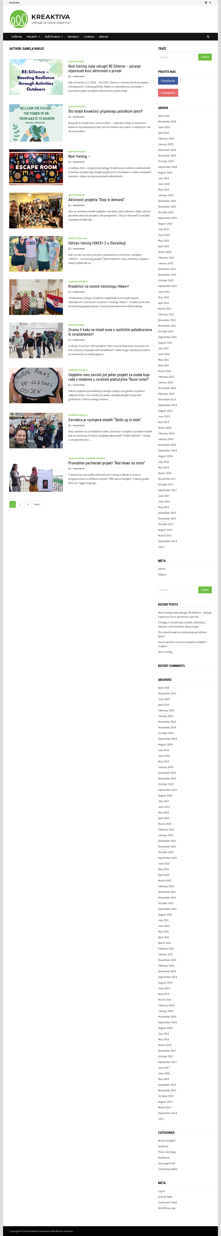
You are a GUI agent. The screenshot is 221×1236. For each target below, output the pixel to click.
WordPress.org (166, 1208)
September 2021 (167, 337)
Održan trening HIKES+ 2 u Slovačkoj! (97, 243)
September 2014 (167, 541)
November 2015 (167, 518)
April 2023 (163, 246)
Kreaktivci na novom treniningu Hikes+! (98, 286)
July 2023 (163, 229)
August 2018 (165, 456)
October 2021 (166, 331)
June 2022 (164, 291)
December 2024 (167, 150)
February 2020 (166, 393)
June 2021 (164, 354)
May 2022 (163, 297)
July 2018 (163, 462)
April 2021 (163, 365)
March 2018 (164, 473)
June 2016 (164, 501)
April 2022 (163, 303)
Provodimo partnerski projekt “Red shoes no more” (106, 463)
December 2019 (167, 399)
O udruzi (89, 36)
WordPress (57, 1231)
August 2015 (165, 530)
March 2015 (164, 535)
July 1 (161, 547)
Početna (17, 36)
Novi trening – (79, 156)
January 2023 (165, 263)
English (103, 36)
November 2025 (167, 121)
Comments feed (167, 1202)
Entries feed (165, 1196)
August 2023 (165, 223)
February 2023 (166, 257)
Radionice (163, 1157)
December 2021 (167, 320)
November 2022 (167, 274)
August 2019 (165, 410)
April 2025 (163, 133)
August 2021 (165, 342)
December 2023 (167, 201)
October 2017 (166, 484)
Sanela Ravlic (79, 76)
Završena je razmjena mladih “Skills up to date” (104, 420)
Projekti (32, 36)
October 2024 (166, 161)
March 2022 (164, 308)
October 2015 (166, 524)
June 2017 (164, 496)
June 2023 (164, 235)
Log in (161, 1191)
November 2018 (167, 444)
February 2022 (166, 314)
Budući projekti (77, 106)
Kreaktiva (33, 1231)
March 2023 (164, 252)
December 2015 (167, 513)
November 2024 (167, 155)
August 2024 (165, 172)
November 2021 (167, 325)
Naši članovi (52, 36)
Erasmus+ (73, 36)
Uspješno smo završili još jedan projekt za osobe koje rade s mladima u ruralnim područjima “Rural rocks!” (108, 377)
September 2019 (167, 405)
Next (37, 504)
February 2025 (166, 138)
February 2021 (166, 376)
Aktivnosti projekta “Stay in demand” (96, 200)
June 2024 (164, 184)
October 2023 (166, 212)
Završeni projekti (78, 281)
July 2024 (163, 178)
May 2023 (163, 240)
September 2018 (167, 450)
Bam (70, 1231)
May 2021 (163, 359)
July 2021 (163, 348)
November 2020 (167, 388)
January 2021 (165, 382)
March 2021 (164, 371)
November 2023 (167, 206)
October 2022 (166, 280)
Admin (161, 568)
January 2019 (165, 439)
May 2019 (163, 422)
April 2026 (163, 116)
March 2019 (164, 427)
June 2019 (164, 416)
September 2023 (167, 218)
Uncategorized (76, 61)
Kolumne (163, 1146)
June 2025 (164, 127)
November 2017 (167, 479)
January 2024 (165, 195)
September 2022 (167, 286)
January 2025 (165, 144)
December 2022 (167, 269)
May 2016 (163, 507)
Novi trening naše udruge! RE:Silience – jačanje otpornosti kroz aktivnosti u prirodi (104, 68)
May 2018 (163, 467)
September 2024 (167, 167)
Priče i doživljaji (77, 238)
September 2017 (167, 490)
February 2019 (166, 433)
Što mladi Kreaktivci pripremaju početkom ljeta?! (105, 111)
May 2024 (163, 189)
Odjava (162, 574)
